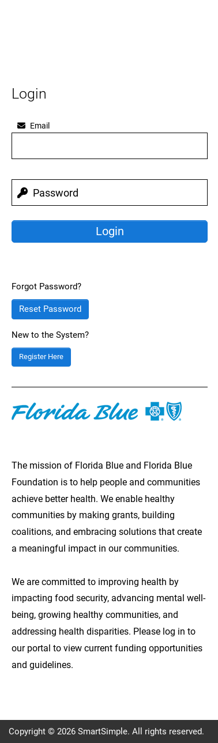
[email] (110, 146)
